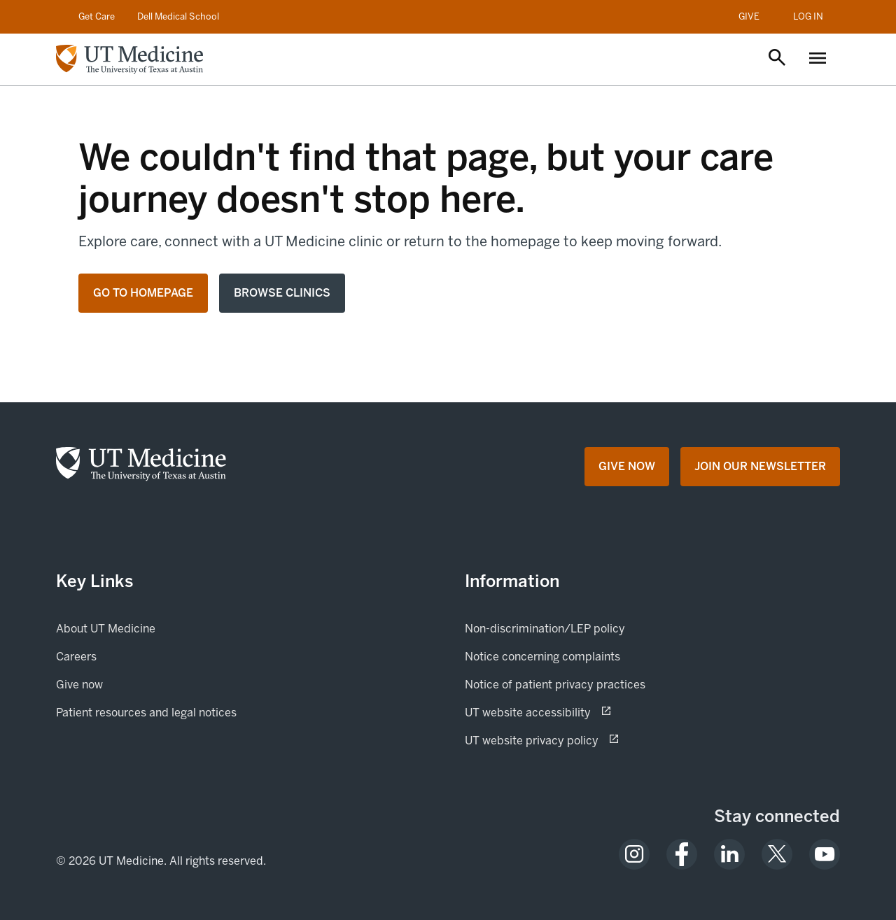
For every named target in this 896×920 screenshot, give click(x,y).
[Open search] (777, 58)
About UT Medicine (105, 628)
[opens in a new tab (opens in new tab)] (634, 854)
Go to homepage (143, 292)
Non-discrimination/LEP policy (545, 628)
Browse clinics (282, 292)
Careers (76, 656)
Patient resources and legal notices (146, 712)
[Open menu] (817, 59)
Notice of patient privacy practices (555, 684)
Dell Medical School (178, 16)
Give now (127, 683)
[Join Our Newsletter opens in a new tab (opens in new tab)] (760, 466)
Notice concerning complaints (542, 656)
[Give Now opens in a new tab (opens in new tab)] (626, 466)
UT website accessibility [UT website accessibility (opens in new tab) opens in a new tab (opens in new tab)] (577, 711)
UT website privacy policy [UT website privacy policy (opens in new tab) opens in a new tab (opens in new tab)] (581, 739)
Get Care (96, 16)
